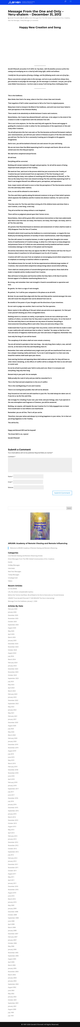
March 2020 (12, 735)
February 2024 (12, 663)
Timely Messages (25, 20)
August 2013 (12, 826)
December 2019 (13, 744)
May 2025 (11, 631)
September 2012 (13, 852)
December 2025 (13, 615)
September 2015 (13, 811)
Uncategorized (12, 578)
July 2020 (11, 729)
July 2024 (11, 656)
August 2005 (12, 959)
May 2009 (11, 905)
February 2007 (12, 937)
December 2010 (13, 886)
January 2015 (12, 814)
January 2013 (12, 839)
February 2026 (12, 609)
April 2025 (11, 634)
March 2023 (12, 691)
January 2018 (12, 785)
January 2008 (12, 930)
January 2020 (12, 741)
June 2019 (11, 757)
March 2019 (12, 763)
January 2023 (12, 697)
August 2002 (12, 987)
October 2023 (12, 675)
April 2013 (11, 833)
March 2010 (12, 899)
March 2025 (12, 637)
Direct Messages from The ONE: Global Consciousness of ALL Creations (49, 18)
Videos (10, 581)
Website (10, 487)
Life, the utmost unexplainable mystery (20, 592)
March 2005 (12, 965)
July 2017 (11, 792)
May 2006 (11, 946)
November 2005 (13, 953)
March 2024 (12, 659)
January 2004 (12, 978)
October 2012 (12, 849)
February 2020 (12, 738)
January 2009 (12, 908)
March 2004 (12, 975)
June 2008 (11, 921)
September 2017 (13, 789)
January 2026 (12, 612)
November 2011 (13, 867)
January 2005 (12, 968)
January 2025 (12, 640)
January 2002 (12, 997)
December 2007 (13, 934)
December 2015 (13, 808)
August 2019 (12, 751)
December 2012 (13, 842)
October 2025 (12, 621)
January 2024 (12, 666)
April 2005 (11, 962)
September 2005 (13, 956)
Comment (11, 457)
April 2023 (11, 688)
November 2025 (13, 618)
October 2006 (12, 943)
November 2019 (13, 748)
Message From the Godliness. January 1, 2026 (22, 601)
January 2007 (12, 940)
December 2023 (13, 669)
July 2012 (11, 855)
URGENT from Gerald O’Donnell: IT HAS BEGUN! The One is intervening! (31, 598)
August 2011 (12, 874)
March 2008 (12, 927)
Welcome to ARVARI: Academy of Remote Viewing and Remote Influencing (33, 548)
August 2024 (12, 653)
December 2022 (13, 700)
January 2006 (12, 949)
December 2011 (13, 864)
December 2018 (13, 770)
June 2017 (11, 795)
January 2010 (12, 902)
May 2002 (11, 994)
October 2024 (12, 650)
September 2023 (13, 678)
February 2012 (12, 858)
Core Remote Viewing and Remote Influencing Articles (25, 556)
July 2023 (11, 681)
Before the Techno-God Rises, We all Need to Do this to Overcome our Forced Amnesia (36, 595)
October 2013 (12, 823)
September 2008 (13, 918)
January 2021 (12, 719)
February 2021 (12, 716)
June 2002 (11, 990)
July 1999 (11, 1012)
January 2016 (12, 804)
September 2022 (13, 703)
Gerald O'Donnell (14, 18)
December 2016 (13, 798)
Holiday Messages (14, 565)
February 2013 (12, 836)
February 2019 (12, 767)
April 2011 (11, 880)
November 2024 (13, 647)
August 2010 (12, 893)
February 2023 (12, 694)
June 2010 (11, 896)
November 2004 (13, 972)
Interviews (11, 568)
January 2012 (12, 861)
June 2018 (11, 776)
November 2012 (13, 845)
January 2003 (12, 981)
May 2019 (11, 760)
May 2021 (11, 713)
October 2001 (12, 1000)
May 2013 (11, 830)
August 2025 (12, 628)
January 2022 (12, 710)
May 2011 (11, 877)
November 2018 (13, 773)
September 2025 (13, 625)
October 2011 (12, 871)
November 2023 (13, 672)
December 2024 (13, 644)
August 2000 (12, 1009)
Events (10, 562)
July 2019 (11, 754)
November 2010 (13, 890)
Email (10, 482)
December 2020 (13, 722)
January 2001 (12, 1006)
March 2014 (12, 817)
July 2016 (11, 801)
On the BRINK (12, 589)
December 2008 (13, 912)
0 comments (34, 20)
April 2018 (11, 779)
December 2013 (13, 820)
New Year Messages (13, 20)
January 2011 (12, 883)
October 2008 (12, 915)
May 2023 (11, 685)
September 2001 (13, 1003)
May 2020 (11, 732)
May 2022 (11, 707)
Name (10, 476)
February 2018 (12, 782)
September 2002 (13, 984)
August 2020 (12, 726)
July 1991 (11, 1016)
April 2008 (11, 924)
